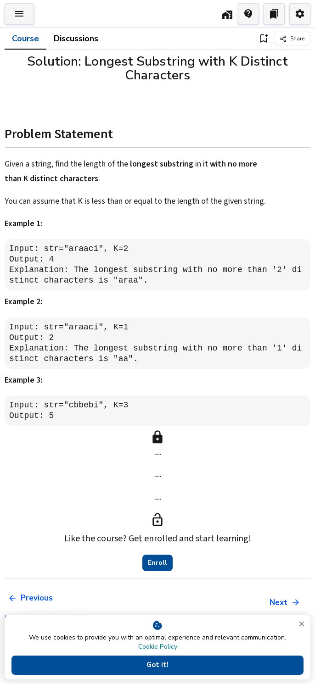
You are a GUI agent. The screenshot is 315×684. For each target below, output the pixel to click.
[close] (301, 623)
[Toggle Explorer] (19, 13)
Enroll (157, 563)
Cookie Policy (157, 646)
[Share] (292, 38)
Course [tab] (25, 38)
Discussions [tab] (76, 38)
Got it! (157, 665)
